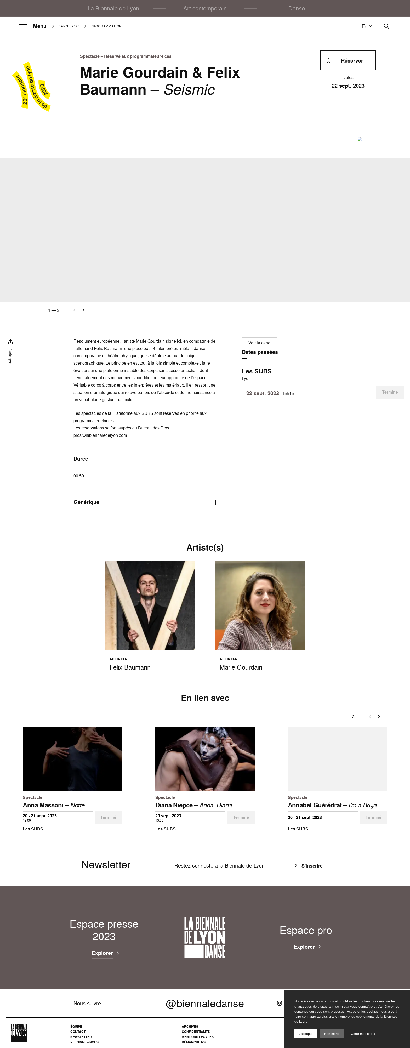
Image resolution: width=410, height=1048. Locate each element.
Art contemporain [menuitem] (205, 8)
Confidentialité (196, 1031)
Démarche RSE (195, 1042)
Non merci (331, 1034)
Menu (33, 26)
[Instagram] (279, 1003)
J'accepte (305, 1034)
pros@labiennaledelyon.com (100, 435)
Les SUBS (257, 371)
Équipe (76, 1026)
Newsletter (81, 1037)
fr (368, 26)
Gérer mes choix (363, 1034)
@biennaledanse (205, 1003)
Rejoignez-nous (84, 1042)
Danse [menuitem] (296, 8)
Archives (190, 1026)
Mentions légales (198, 1037)
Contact (78, 1031)
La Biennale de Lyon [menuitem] (113, 8)
